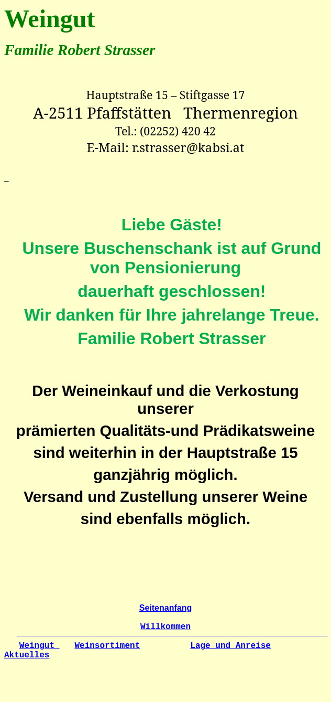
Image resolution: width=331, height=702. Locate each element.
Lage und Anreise (230, 646)
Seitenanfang (165, 607)
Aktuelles (26, 655)
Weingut (39, 646)
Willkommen (165, 627)
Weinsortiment (107, 646)
